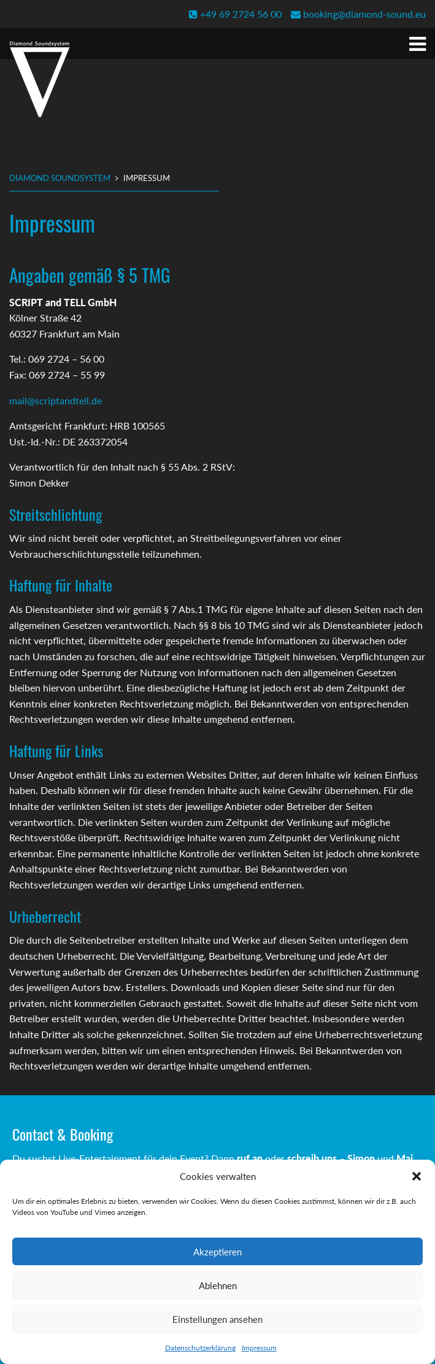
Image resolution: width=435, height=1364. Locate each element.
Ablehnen (218, 1285)
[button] (416, 1176)
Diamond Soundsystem (59, 178)
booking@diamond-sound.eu (358, 14)
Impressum (259, 1347)
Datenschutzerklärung (200, 1347)
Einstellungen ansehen (217, 1319)
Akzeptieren (217, 1251)
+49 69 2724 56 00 (235, 14)
